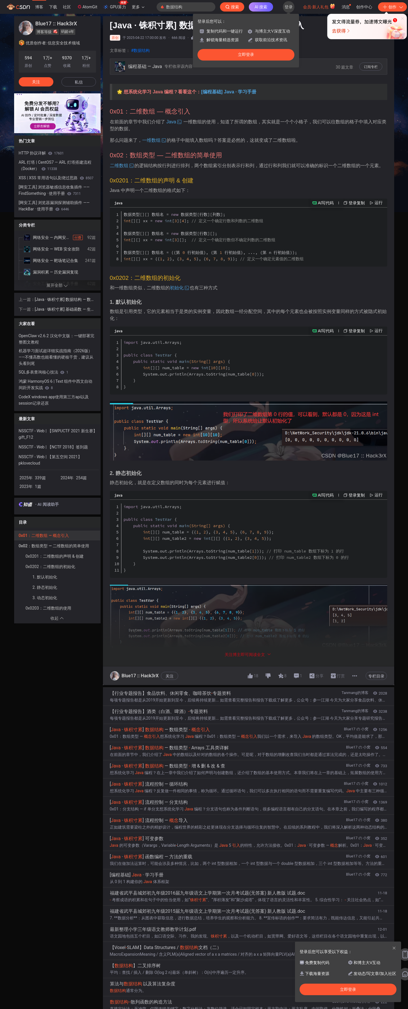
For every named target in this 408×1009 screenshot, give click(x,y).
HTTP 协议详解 (41, 153)
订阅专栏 (371, 67)
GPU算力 (115, 5)
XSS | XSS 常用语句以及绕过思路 (56, 178)
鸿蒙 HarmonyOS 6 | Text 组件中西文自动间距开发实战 (56, 384)
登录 (289, 7)
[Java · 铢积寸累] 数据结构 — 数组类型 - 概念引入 (65, 300)
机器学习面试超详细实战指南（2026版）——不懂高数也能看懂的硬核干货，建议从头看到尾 (56, 357)
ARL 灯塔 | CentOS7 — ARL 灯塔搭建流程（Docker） (55, 165)
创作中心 (364, 7)
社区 (67, 7)
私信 (79, 82)
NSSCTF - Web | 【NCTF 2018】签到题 (53, 447)
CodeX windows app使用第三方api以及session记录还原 (54, 400)
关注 (36, 82)
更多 (138, 7)
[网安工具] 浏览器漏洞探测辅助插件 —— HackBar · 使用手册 (54, 205)
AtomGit (87, 7)
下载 (53, 7)
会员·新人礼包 (319, 6)
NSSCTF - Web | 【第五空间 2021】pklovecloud (50, 459)
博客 (39, 7)
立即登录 (246, 54)
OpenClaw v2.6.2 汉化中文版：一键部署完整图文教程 (56, 338)
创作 (392, 7)
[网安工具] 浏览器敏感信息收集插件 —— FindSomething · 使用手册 (54, 190)
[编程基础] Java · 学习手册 (228, 91)
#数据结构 (140, 50)
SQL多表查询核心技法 (43, 372)
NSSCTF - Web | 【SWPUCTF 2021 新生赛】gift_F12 (58, 434)
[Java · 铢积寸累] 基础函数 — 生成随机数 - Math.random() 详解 (65, 309)
